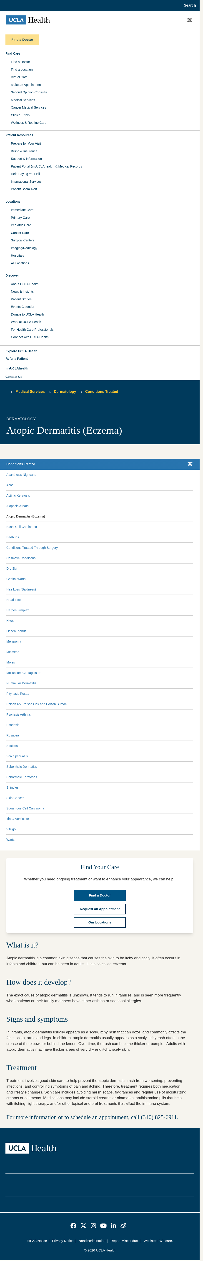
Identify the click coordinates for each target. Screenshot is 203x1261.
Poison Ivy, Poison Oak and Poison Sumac (36, 704)
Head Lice (13, 600)
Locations (12, 201)
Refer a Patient (16, 358)
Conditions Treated (101, 392)
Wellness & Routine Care (28, 122)
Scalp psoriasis (17, 756)
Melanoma (13, 641)
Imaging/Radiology (24, 248)
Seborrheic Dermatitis (21, 766)
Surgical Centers (23, 240)
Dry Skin (12, 568)
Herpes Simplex (17, 610)
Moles (10, 662)
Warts (10, 839)
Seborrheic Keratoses (21, 777)
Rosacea (12, 735)
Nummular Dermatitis (21, 683)
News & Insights (22, 291)
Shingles (12, 787)
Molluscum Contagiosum (23, 673)
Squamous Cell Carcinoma (25, 808)
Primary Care (20, 217)
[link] (73, 1225)
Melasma (12, 652)
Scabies (12, 746)
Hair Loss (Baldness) (21, 589)
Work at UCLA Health (26, 322)
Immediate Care (22, 210)
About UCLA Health (24, 284)
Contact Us (13, 377)
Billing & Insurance (24, 151)
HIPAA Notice (37, 1241)
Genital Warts (15, 579)
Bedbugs (12, 537)
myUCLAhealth (16, 368)
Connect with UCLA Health (30, 337)
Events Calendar (23, 307)
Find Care (12, 53)
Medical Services (23, 100)
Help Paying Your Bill (25, 174)
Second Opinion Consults (29, 92)
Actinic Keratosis (18, 495)
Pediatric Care (21, 225)
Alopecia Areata (17, 506)
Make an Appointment (26, 85)
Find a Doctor (20, 62)
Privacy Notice (63, 1241)
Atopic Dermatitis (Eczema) (25, 516)
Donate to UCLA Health (27, 314)
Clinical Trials (20, 115)
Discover (12, 275)
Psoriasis (12, 725)
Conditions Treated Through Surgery (32, 547)
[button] (99, 351)
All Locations (20, 263)
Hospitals (17, 255)
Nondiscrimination (92, 1241)
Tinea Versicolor (17, 819)
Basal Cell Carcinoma (21, 527)
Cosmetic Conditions (20, 558)
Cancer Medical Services (28, 107)
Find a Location (22, 69)
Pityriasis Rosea (17, 693)
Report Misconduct (124, 1241)
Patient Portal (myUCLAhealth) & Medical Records (46, 166)
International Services (26, 181)
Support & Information (26, 158)
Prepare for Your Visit (26, 143)
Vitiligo (11, 829)
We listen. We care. (158, 1241)
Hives (10, 620)
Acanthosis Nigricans (21, 474)
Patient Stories (21, 299)
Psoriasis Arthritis (18, 714)
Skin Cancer (15, 798)
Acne (10, 485)
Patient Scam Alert (24, 189)
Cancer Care (20, 233)
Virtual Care (19, 77)
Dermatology (65, 392)
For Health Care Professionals (32, 329)
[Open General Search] (188, 5)
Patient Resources (19, 135)
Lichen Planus (16, 631)
